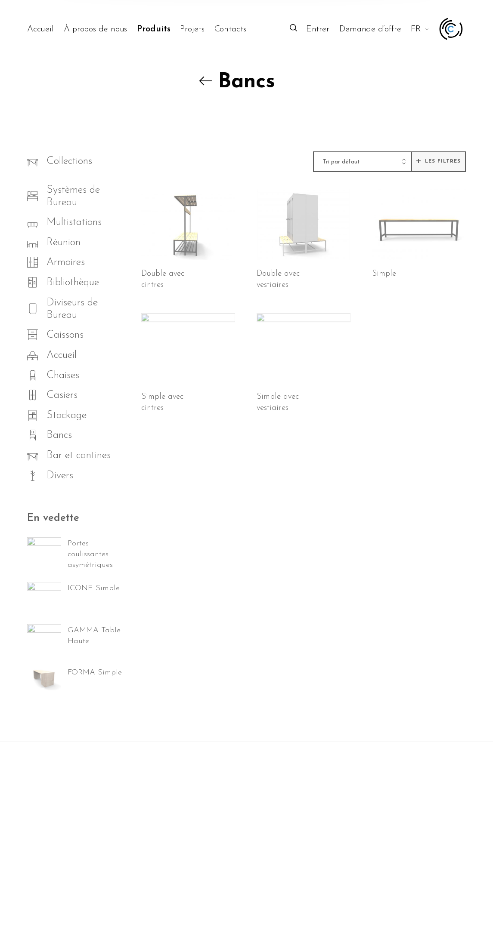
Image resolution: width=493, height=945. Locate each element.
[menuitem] (45, 29)
